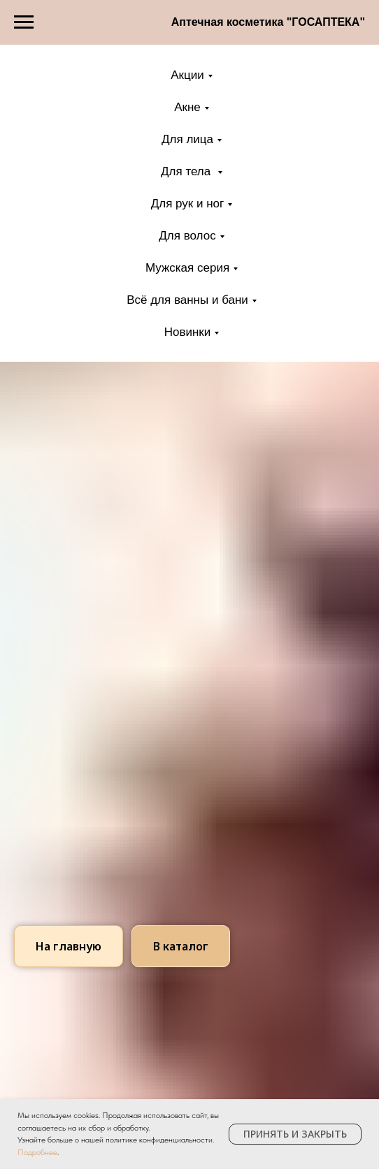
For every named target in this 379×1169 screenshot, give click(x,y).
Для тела (187, 171)
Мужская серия (187, 267)
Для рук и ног (187, 203)
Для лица (187, 139)
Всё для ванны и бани (187, 300)
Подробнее (37, 1152)
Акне (187, 107)
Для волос (187, 235)
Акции (187, 75)
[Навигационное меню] (24, 22)
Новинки (187, 332)
